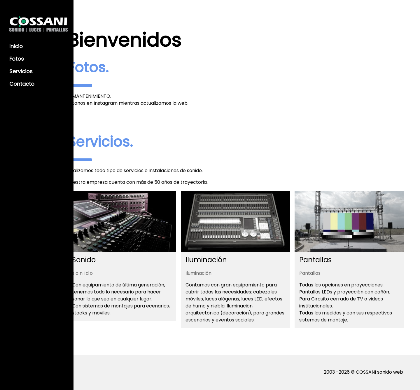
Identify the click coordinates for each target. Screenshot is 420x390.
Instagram (142, 103)
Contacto (21, 84)
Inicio (16, 46)
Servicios (21, 71)
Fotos (16, 58)
